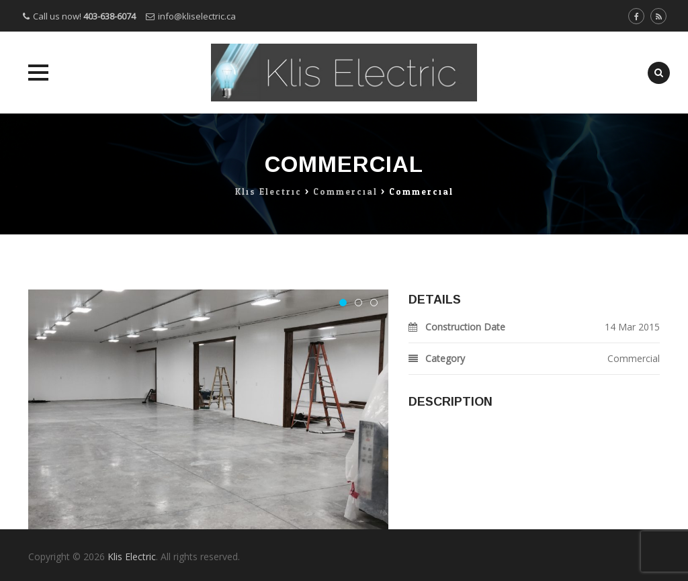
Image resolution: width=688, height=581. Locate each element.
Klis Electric (132, 556)
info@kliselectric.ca (197, 16)
